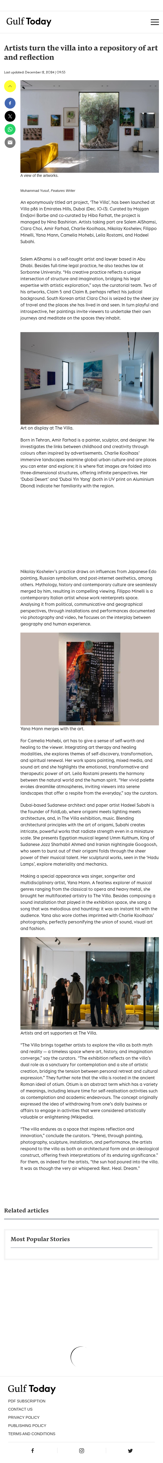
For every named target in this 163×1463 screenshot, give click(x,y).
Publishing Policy (27, 1425)
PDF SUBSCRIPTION (26, 1401)
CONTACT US (20, 1409)
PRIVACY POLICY (23, 1417)
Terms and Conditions (31, 1434)
